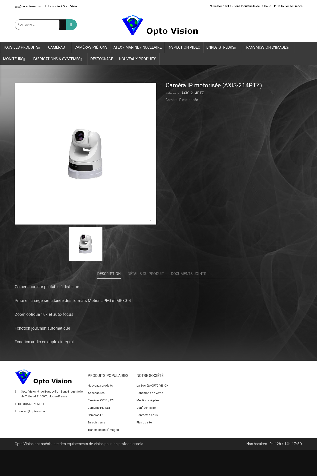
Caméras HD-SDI (99, 407)
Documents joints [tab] (188, 274)
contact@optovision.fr (33, 411)
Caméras (58, 47)
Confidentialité (146, 407)
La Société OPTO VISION (153, 385)
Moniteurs (15, 59)
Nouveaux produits (137, 59)
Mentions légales (148, 400)
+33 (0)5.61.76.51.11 (31, 404)
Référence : (173, 93)
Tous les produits (22, 47)
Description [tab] (109, 274)
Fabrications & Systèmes (58, 59)
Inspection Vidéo (184, 47)
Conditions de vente (150, 393)
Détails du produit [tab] (146, 274)
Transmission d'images (268, 47)
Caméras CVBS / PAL (101, 400)
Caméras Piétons (91, 47)
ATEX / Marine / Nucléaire (137, 47)
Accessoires (96, 393)
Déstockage (101, 59)
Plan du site (144, 422)
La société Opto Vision (62, 6)
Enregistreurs (222, 47)
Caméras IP (95, 415)
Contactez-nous (28, 6)
